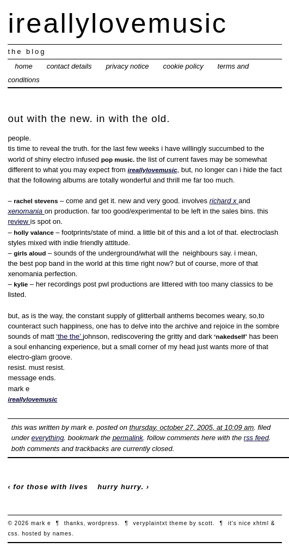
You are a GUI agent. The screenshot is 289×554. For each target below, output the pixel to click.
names (62, 534)
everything (48, 438)
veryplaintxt (150, 523)
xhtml (261, 523)
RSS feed (256, 438)
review (19, 221)
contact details (69, 66)
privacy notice (127, 66)
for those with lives (50, 487)
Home (23, 66)
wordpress (103, 523)
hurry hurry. (120, 487)
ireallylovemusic (117, 23)
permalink (128, 438)
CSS (12, 534)
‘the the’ (69, 336)
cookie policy (183, 66)
